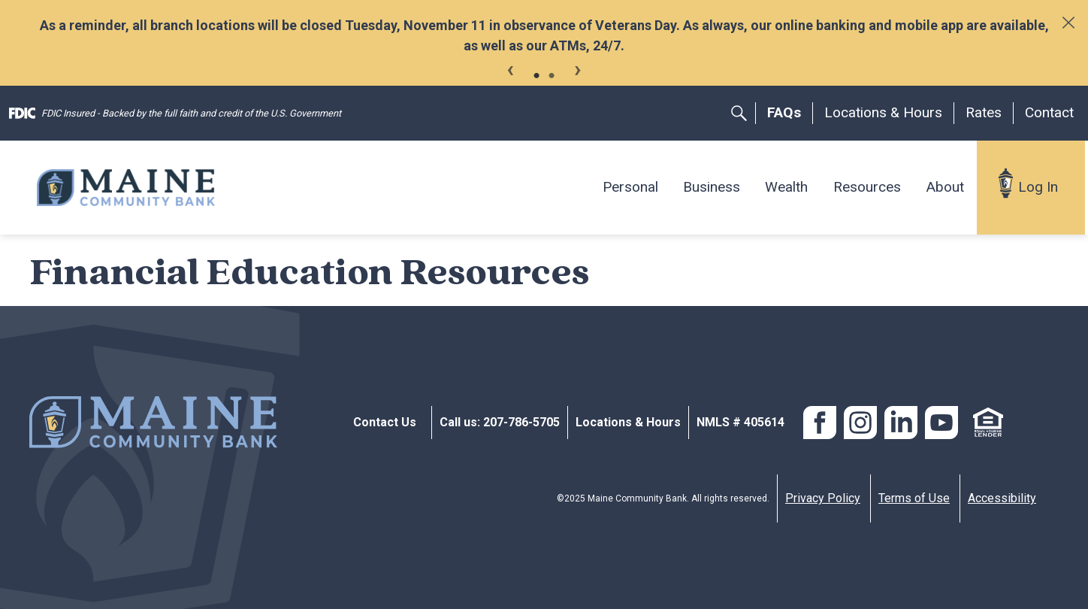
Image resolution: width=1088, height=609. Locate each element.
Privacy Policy (822, 498)
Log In (1038, 186)
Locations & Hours (883, 112)
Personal (630, 186)
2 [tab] (551, 75)
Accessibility (1002, 498)
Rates (984, 112)
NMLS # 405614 (740, 422)
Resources (867, 186)
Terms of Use (914, 498)
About (945, 186)
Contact (1049, 112)
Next (578, 67)
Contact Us (384, 422)
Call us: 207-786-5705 (500, 422)
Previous (510, 67)
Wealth (786, 186)
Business (711, 186)
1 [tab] (536, 75)
